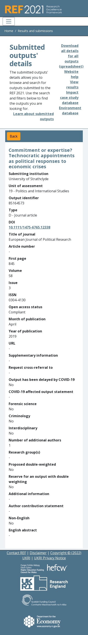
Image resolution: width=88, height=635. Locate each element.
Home (8, 31)
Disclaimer (38, 552)
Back (14, 136)
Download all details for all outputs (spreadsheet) (71, 56)
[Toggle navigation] (9, 21)
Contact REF (16, 552)
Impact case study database (69, 97)
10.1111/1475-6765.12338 (29, 227)
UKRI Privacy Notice (50, 558)
